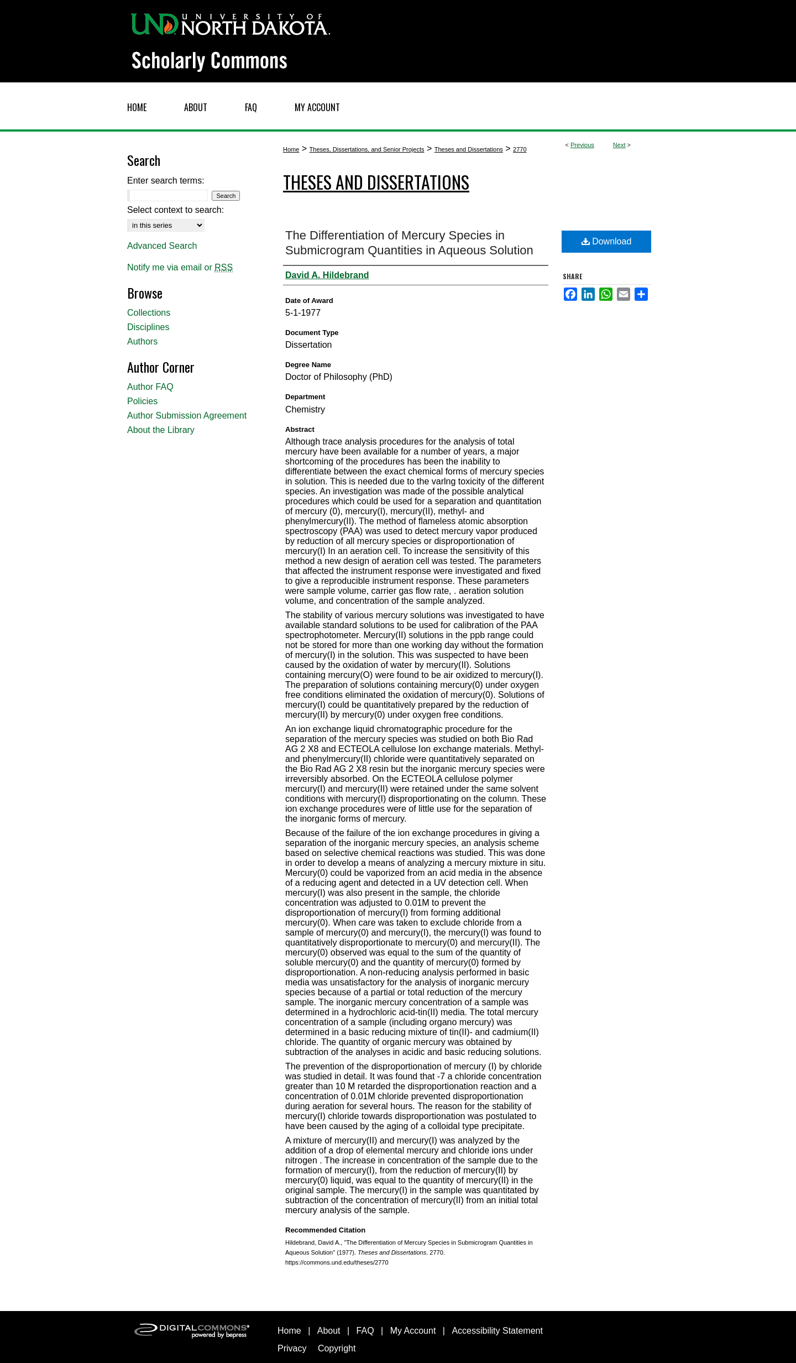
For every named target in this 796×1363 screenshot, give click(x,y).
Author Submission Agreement (187, 415)
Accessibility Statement (497, 1330)
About (329, 1330)
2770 (519, 149)
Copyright (336, 1348)
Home (291, 149)
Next (619, 145)
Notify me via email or (180, 268)
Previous (582, 145)
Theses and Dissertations (468, 149)
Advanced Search (162, 245)
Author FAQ (150, 386)
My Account (413, 1330)
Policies (142, 401)
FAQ (365, 1330)
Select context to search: (175, 210)
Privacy (291, 1348)
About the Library (161, 430)
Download (607, 241)
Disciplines (148, 327)
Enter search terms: (166, 180)
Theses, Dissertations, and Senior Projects (367, 149)
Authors (142, 341)
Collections (148, 312)
